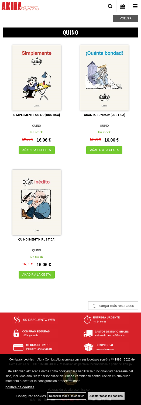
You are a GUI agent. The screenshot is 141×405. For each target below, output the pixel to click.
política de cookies (19, 387)
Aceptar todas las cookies (106, 395)
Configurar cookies (22, 359)
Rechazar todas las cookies (66, 395)
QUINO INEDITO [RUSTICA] (36, 239)
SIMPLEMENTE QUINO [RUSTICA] (36, 115)
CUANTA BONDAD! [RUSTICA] (104, 115)
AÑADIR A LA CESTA (36, 150)
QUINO (36, 125)
